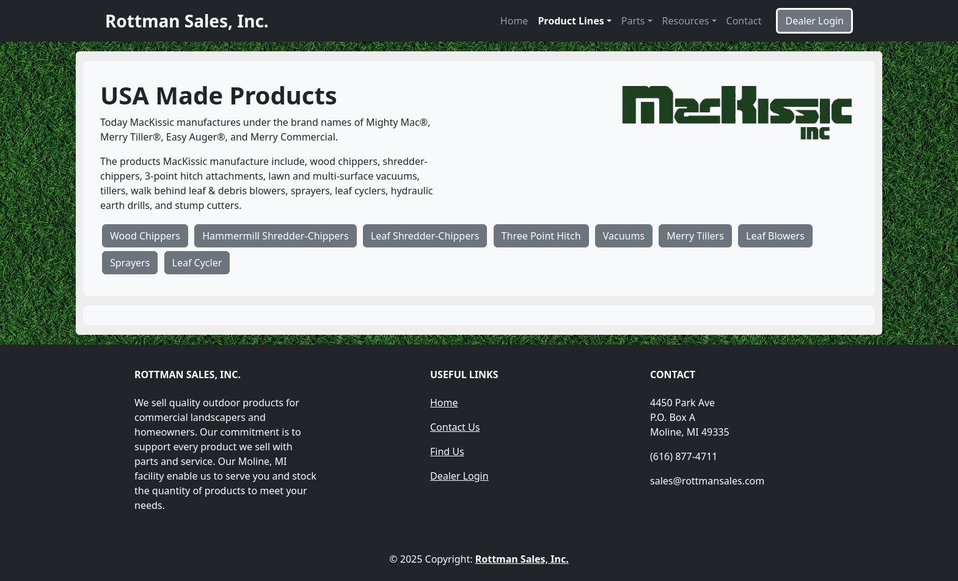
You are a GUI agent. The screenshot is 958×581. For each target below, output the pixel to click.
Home (514, 20)
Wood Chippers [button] (145, 236)
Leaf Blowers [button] (775, 236)
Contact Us (455, 427)
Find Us (447, 451)
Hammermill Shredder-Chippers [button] (275, 236)
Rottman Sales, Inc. (522, 559)
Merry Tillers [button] (695, 236)
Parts (633, 20)
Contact (744, 20)
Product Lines (571, 20)
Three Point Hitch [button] (541, 236)
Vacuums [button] (624, 236)
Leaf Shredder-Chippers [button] (425, 236)
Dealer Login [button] (814, 20)
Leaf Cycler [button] (197, 262)
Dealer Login (459, 476)
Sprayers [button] (130, 262)
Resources (685, 20)
